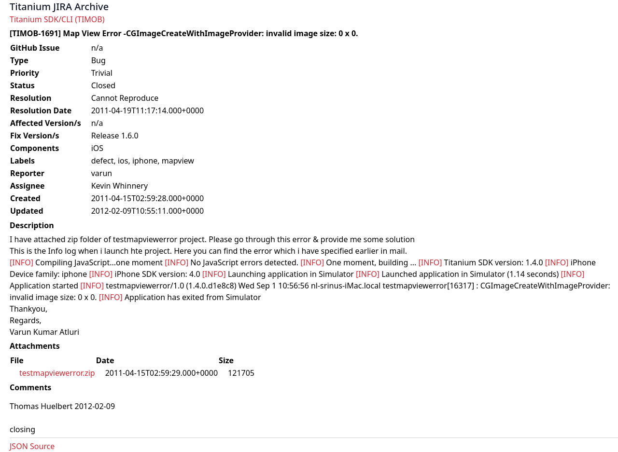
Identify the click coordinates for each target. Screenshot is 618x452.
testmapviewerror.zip (57, 373)
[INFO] (21, 262)
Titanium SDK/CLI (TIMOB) (57, 19)
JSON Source (32, 446)
